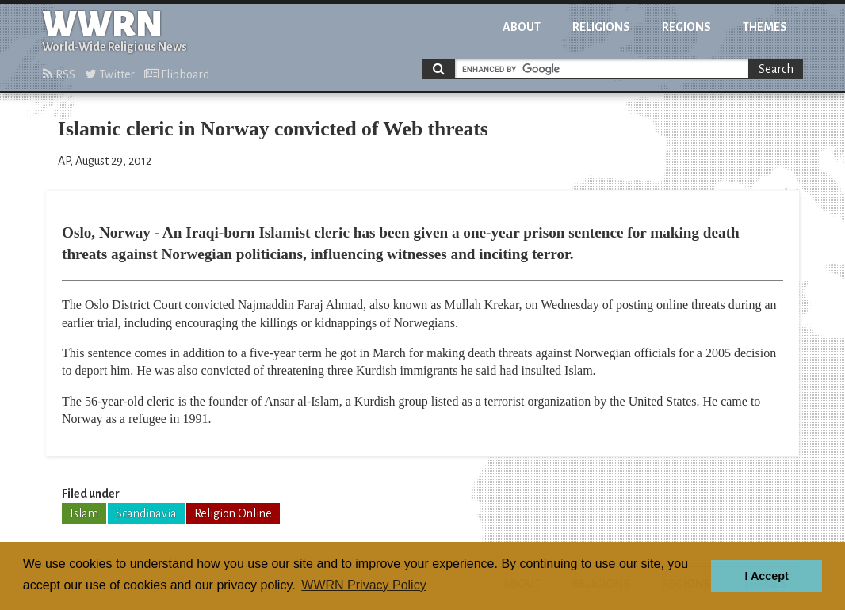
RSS (59, 74)
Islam (84, 513)
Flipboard (176, 74)
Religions (601, 27)
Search (776, 69)
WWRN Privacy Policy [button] (363, 585)
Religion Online (233, 513)
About (522, 27)
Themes (765, 27)
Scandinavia (146, 513)
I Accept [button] (766, 576)
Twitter (110, 74)
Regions (686, 27)
